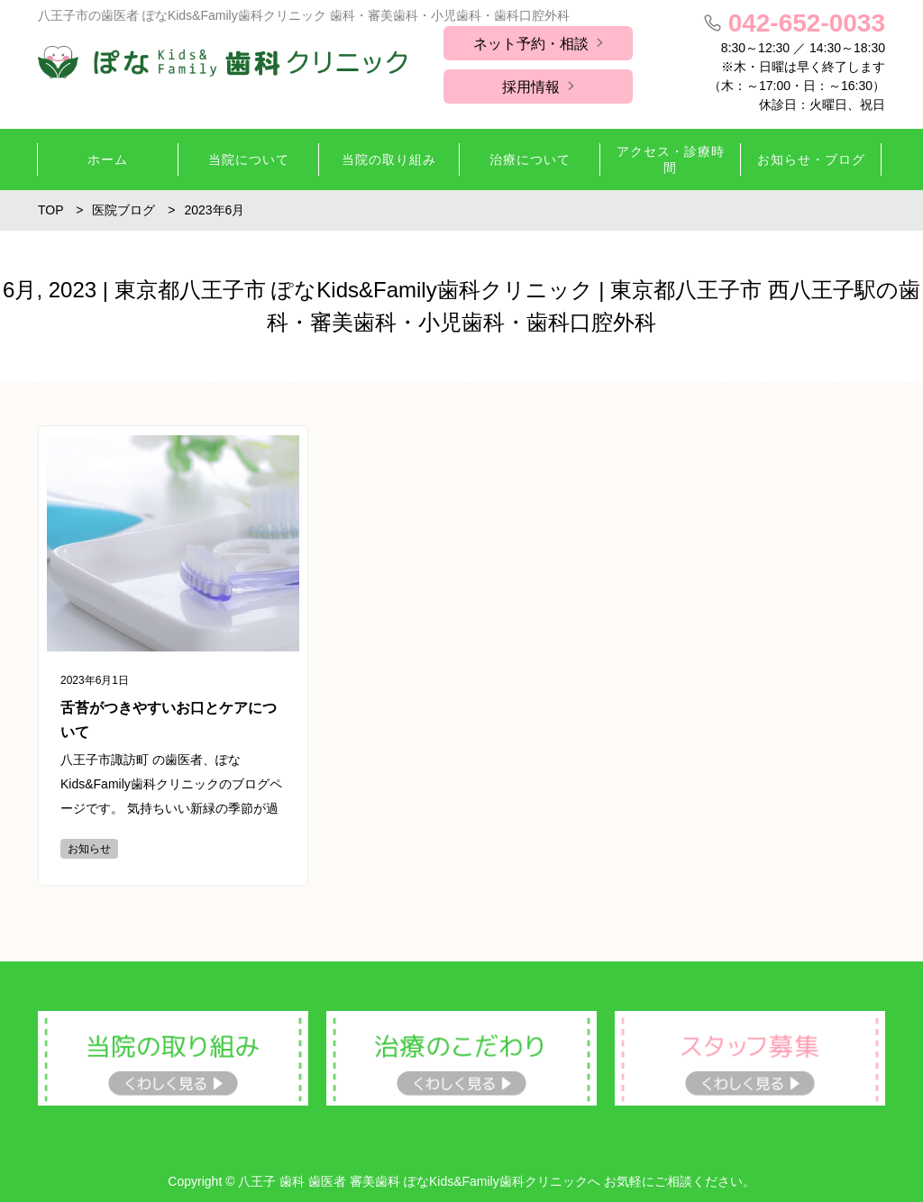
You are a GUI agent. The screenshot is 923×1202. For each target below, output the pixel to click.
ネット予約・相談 (531, 43)
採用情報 (531, 87)
